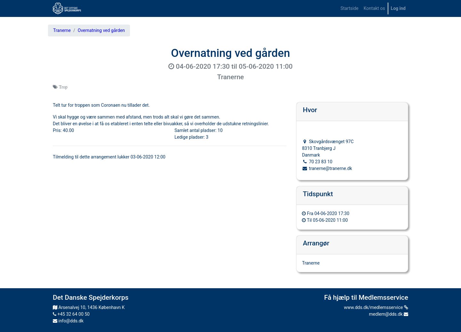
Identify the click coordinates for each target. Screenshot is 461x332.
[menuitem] (349, 8)
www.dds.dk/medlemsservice (376, 307)
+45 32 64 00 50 (71, 314)
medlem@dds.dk (388, 314)
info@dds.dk (68, 320)
